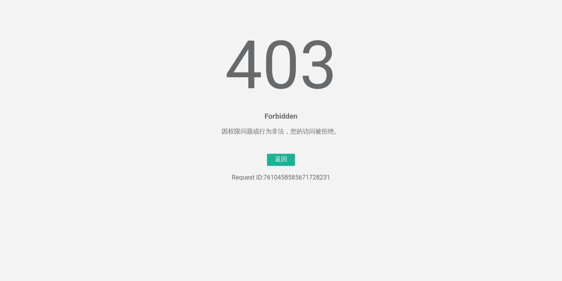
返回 (281, 159)
